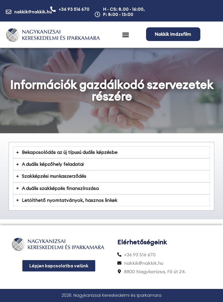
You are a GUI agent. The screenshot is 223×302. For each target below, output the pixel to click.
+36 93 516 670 (74, 9)
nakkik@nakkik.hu (33, 12)
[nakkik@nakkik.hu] (8, 12)
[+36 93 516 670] (53, 9)
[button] (125, 34)
